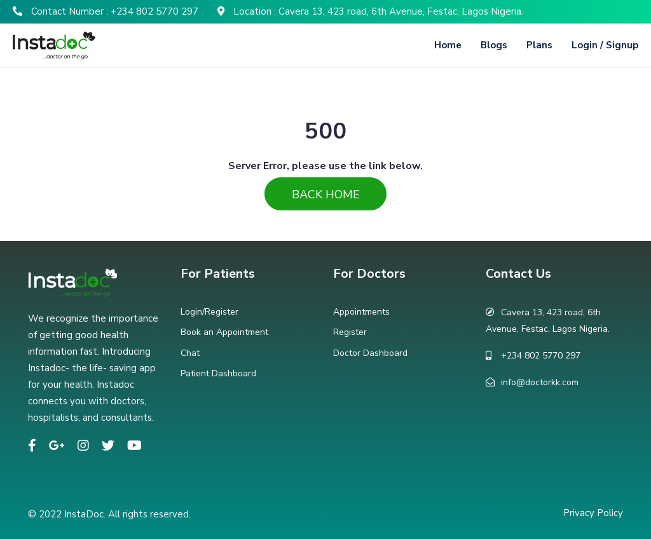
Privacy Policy (593, 513)
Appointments (361, 312)
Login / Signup (605, 45)
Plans (539, 45)
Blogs (494, 45)
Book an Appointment (224, 332)
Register (350, 332)
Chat (190, 353)
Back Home (326, 194)
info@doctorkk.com (540, 382)
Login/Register (209, 312)
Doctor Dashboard (370, 353)
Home (448, 45)
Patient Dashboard (218, 373)
